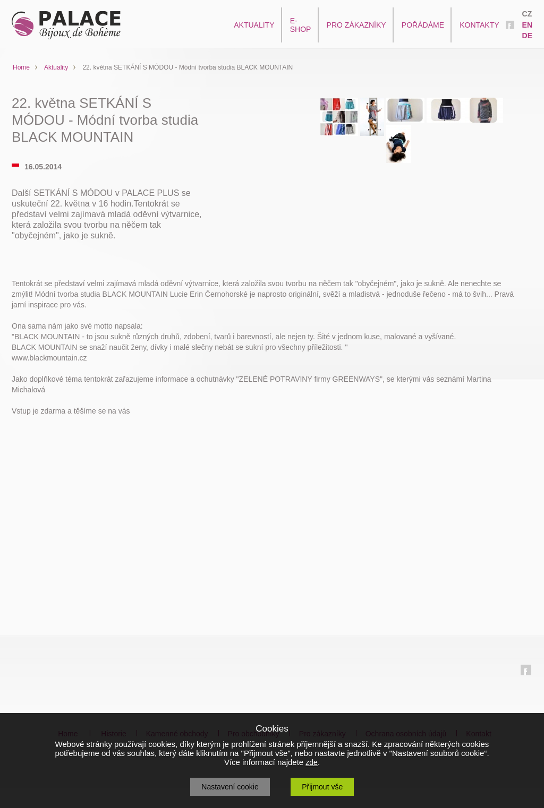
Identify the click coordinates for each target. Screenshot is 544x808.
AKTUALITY (254, 25)
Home (21, 67)
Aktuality (56, 67)
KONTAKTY (479, 25)
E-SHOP (300, 24)
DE (527, 35)
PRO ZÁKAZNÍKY (356, 25)
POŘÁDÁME (423, 25)
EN (527, 25)
